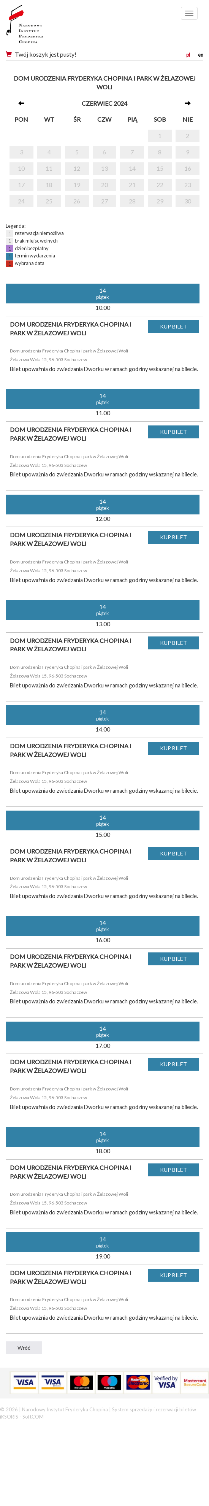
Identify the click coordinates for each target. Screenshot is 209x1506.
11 (49, 168)
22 (160, 184)
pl (188, 55)
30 (187, 201)
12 (76, 168)
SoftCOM (33, 1417)
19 (76, 184)
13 (104, 168)
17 (21, 184)
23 (187, 184)
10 (21, 168)
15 (160, 168)
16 (187, 168)
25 (49, 201)
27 (104, 201)
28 (132, 201)
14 (132, 168)
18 (49, 184)
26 (76, 201)
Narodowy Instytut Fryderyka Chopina (39, 26)
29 (160, 201)
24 (21, 201)
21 (132, 184)
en (200, 55)
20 (104, 184)
